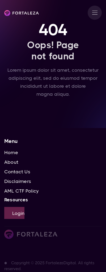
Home (11, 152)
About (11, 162)
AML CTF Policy (21, 191)
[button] (95, 13)
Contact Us (17, 171)
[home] (21, 13)
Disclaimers (17, 181)
